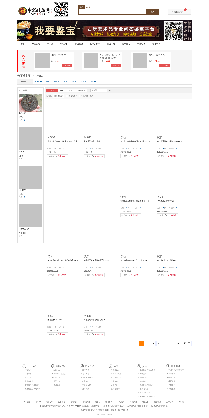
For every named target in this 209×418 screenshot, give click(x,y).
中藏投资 (141, 44)
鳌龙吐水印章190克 (54, 320)
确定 (111, 90)
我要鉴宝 (126, 44)
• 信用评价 (114, 381)
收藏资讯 (79, 44)
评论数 (81, 90)
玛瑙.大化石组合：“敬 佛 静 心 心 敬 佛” (62, 141)
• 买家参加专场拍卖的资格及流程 (146, 396)
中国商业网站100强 (47, 406)
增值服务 (145, 402)
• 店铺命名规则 (29, 381)
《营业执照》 (95, 406)
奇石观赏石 (23, 75)
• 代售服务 (171, 389)
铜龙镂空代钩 (24, 229)
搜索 (152, 11)
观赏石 (56, 82)
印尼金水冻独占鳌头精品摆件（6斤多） (135, 201)
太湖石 (74, 82)
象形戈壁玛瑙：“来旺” (92, 141)
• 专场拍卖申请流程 (146, 385)
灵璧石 (83, 82)
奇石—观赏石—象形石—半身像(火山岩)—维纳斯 (110, 56)
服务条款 (61, 402)
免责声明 (133, 402)
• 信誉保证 (56, 381)
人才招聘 (169, 402)
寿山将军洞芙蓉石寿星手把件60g (96, 260)
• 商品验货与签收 (59, 374)
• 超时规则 (56, 385)
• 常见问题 (28, 378)
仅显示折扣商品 (87, 96)
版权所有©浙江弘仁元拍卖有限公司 (94, 410)
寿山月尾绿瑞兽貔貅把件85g (95, 320)
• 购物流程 (28, 370)
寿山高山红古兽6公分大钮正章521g (134, 260)
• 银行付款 (85, 389)
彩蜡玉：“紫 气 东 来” (157, 55)
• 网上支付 (85, 374)
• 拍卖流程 (142, 381)
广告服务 (121, 402)
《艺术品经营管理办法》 (159, 406)
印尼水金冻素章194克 (165, 201)
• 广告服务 (171, 385)
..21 (177, 343)
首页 (23, 44)
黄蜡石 (93, 82)
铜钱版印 (22, 190)
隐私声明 (86, 402)
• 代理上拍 (171, 378)
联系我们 (181, 402)
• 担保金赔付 (115, 389)
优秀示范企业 (83, 406)
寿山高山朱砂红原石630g (167, 260)
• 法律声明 (28, 374)
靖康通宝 (22, 152)
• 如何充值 (85, 370)
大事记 (97, 402)
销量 (63, 90)
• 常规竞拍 (142, 378)
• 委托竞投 (171, 381)
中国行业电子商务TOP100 (66, 406)
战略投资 (74, 402)
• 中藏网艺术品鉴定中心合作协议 (175, 370)
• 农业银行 (85, 381)
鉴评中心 (156, 44)
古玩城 (50, 44)
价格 (72, 90)
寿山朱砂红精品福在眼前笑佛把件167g (135, 141)
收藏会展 (111, 44)
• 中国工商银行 (87, 378)
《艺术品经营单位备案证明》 (137, 406)
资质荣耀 (157, 402)
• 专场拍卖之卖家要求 (146, 370)
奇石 (48, 82)
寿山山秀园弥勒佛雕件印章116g (169, 141)
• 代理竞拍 (142, 374)
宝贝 (81, 7)
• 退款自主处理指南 (31, 385)
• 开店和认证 (115, 370)
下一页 (187, 343)
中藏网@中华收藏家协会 (118, 410)
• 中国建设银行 (87, 385)
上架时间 (52, 90)
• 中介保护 (56, 378)
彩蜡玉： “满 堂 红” (58, 55)
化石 (65, 82)
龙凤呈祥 (22, 113)
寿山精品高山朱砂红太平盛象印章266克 (62, 260)
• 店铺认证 (114, 385)
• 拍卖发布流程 (144, 393)
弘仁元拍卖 (95, 44)
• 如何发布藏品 (115, 374)
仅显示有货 (73, 96)
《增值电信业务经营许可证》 (113, 406)
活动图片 (108, 402)
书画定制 (64, 44)
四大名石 (38, 82)
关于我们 (27, 402)
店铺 (88, 7)
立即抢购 (67, 65)
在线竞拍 (36, 44)
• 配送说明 (56, 370)
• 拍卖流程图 (143, 389)
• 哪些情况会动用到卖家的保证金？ (32, 389)
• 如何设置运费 (115, 378)
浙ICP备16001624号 (104, 415)
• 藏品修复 (171, 374)
